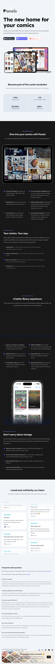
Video (27, 280)
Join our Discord (21, 38)
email (40, 571)
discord (49, 571)
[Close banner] (51, 653)
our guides (27, 574)
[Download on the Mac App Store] (9, 38)
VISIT (49, 657)
